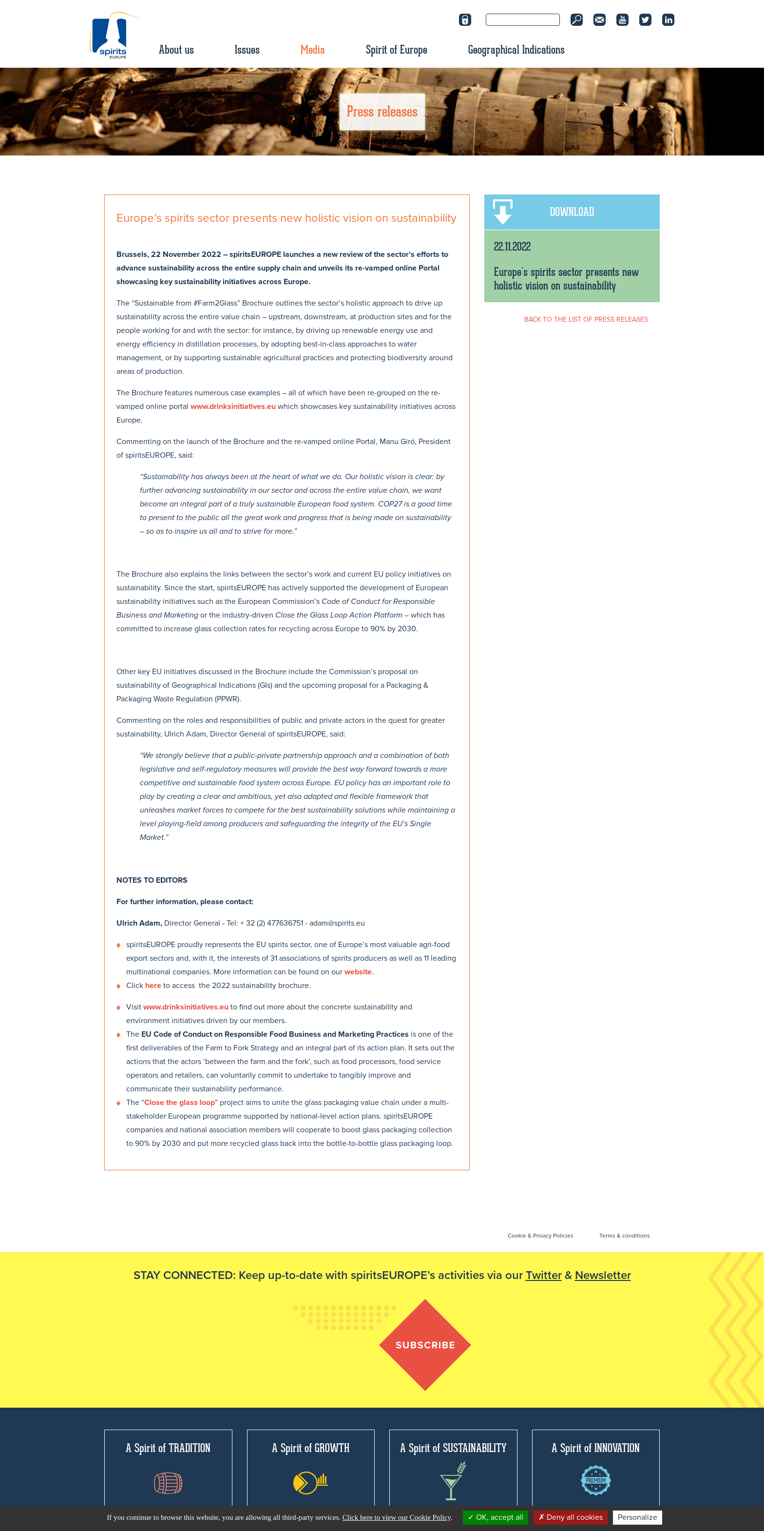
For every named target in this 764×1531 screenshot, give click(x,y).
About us (176, 49)
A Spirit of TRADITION (168, 1467)
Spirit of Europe (396, 49)
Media (313, 49)
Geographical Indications (516, 49)
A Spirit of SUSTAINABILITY (453, 1470)
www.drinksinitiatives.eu (233, 406)
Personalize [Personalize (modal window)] (637, 1517)
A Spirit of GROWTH (310, 1467)
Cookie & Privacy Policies (540, 1235)
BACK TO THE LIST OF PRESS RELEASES (586, 319)
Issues (247, 49)
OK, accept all (495, 1517)
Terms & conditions (624, 1235)
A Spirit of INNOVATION (596, 1468)
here (153, 985)
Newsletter (603, 1275)
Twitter (544, 1275)
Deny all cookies (570, 1517)
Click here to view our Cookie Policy (397, 1517)
